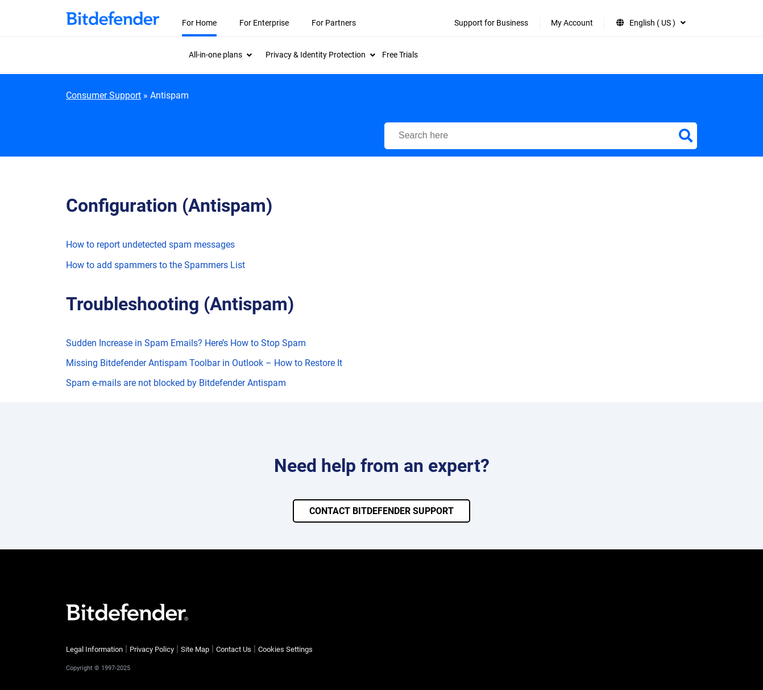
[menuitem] (220, 54)
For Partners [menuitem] (334, 22)
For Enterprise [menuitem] (264, 22)
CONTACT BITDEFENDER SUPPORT (381, 511)
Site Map (195, 649)
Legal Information (94, 649)
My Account (572, 22)
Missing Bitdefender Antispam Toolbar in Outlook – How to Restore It (204, 363)
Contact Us (233, 649)
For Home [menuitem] (199, 22)
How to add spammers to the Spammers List (155, 265)
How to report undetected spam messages (150, 244)
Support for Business (491, 22)
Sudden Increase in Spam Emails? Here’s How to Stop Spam (186, 343)
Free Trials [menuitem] (400, 54)
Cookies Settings (285, 649)
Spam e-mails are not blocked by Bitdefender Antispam (176, 382)
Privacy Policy (152, 649)
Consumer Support (103, 95)
